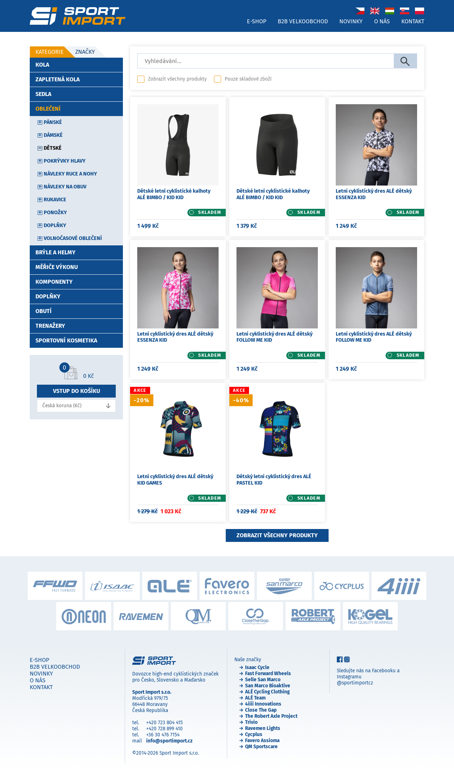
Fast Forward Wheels (268, 673)
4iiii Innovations (263, 704)
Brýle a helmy (55, 252)
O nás (382, 21)
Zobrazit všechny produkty (177, 79)
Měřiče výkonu (56, 267)
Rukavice (55, 200)
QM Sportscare (261, 747)
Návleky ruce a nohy (70, 174)
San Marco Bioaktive (267, 686)
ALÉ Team (255, 698)
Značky (85, 51)
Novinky (351, 21)
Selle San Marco (263, 680)
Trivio (251, 722)
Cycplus (253, 734)
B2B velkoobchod (303, 21)
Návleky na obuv (65, 187)
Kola (42, 64)
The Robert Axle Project (271, 716)
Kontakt (412, 21)
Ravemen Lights (262, 728)
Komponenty (54, 281)
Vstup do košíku (76, 391)
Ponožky (55, 213)
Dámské (53, 135)
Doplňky (55, 225)
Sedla (43, 94)
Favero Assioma (262, 740)
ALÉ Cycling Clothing (267, 692)
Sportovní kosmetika (66, 340)
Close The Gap (261, 710)
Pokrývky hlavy (65, 161)
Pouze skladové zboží (248, 79)
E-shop (256, 21)
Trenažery (50, 325)
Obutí (43, 311)
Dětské (53, 148)
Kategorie (49, 51)
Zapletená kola (57, 79)
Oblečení (48, 108)
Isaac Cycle (257, 667)
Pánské (53, 122)
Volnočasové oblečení (73, 238)
